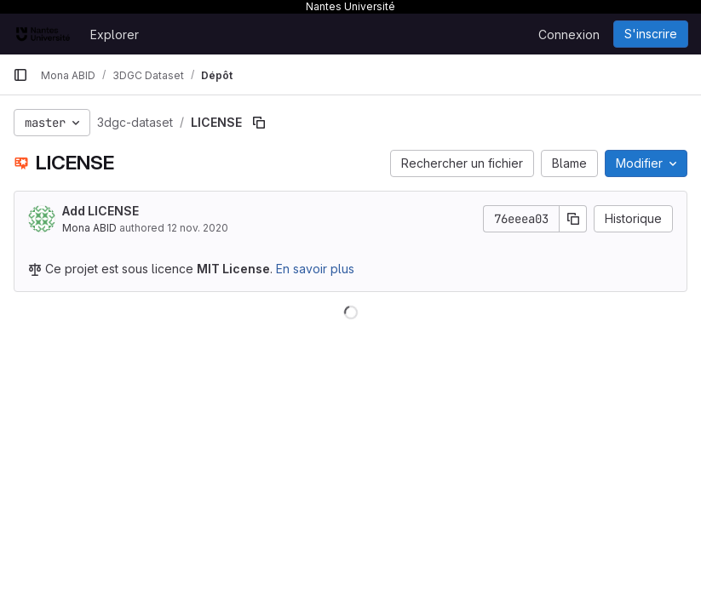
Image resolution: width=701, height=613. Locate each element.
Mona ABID (89, 227)
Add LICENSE (100, 210)
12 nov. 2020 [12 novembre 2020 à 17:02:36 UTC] (197, 227)
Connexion (569, 34)
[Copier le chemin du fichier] (259, 122)
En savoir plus (315, 268)
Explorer (114, 34)
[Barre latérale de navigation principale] (20, 75)
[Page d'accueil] (43, 34)
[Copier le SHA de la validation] (573, 218)
